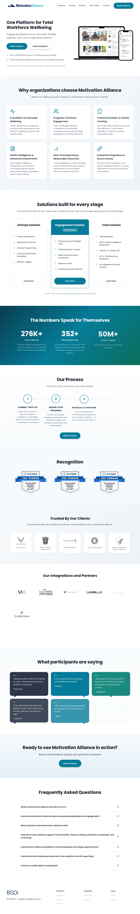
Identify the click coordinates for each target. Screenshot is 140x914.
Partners (82, 5)
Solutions (61, 5)
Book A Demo (123, 5)
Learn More (29, 281)
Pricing (72, 5)
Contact (106, 5)
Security (114, 900)
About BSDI (94, 5)
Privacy (113, 895)
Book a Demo (70, 766)
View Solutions (40, 46)
